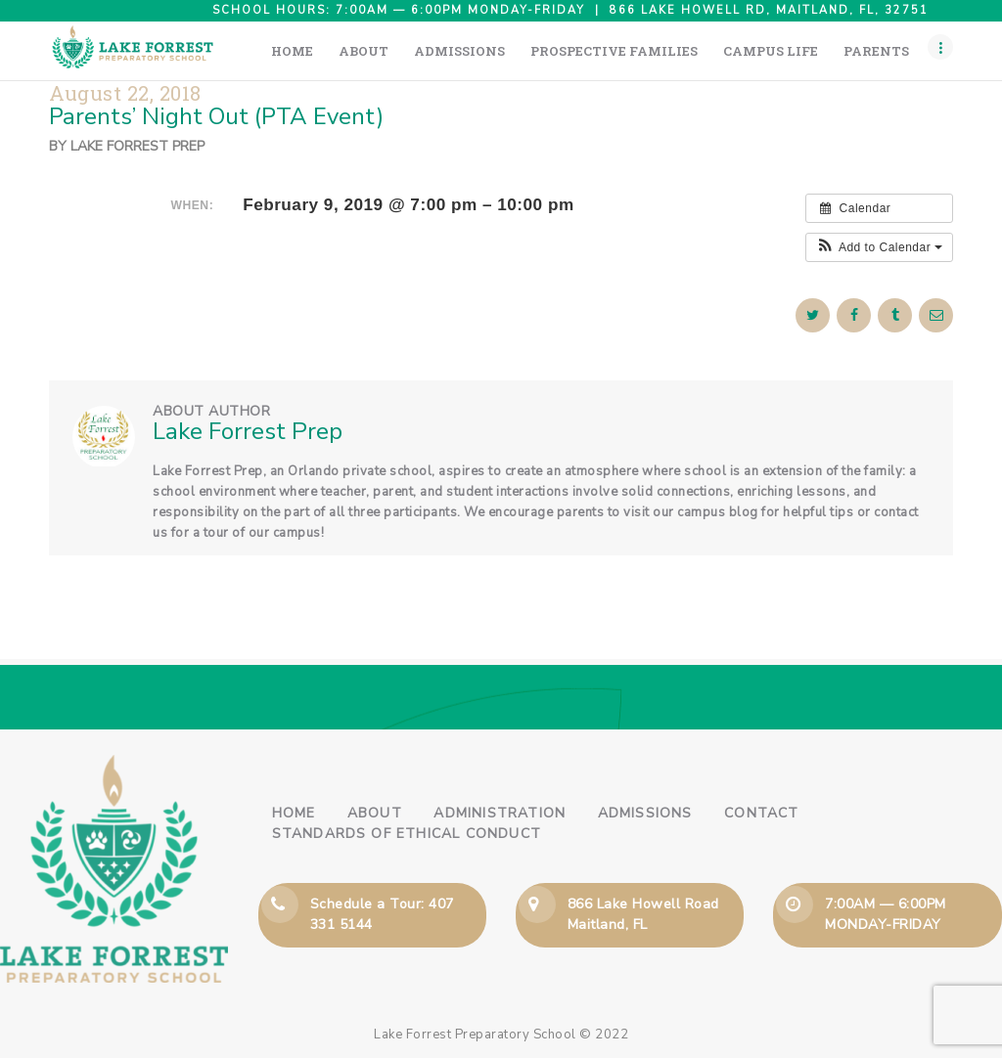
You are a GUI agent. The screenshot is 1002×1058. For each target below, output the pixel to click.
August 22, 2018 (125, 93)
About (374, 813)
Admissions (645, 813)
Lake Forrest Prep (137, 146)
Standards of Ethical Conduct (407, 833)
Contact (761, 813)
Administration (499, 813)
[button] (879, 247)
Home (294, 813)
